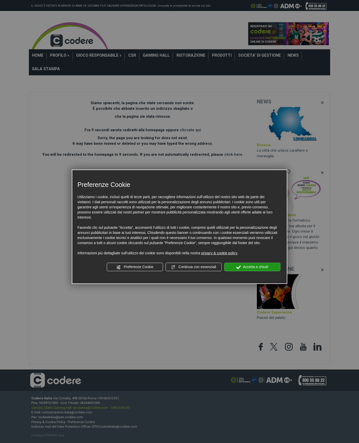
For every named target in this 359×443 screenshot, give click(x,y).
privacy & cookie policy (219, 253)
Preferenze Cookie (134, 267)
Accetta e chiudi (252, 267)
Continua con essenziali (193, 267)
